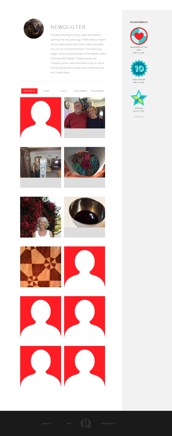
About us (46, 424)
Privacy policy (108, 424)
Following (80, 91)
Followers (97, 91)
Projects (29, 91)
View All (138, 117)
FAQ (69, 424)
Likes (46, 91)
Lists (64, 91)
